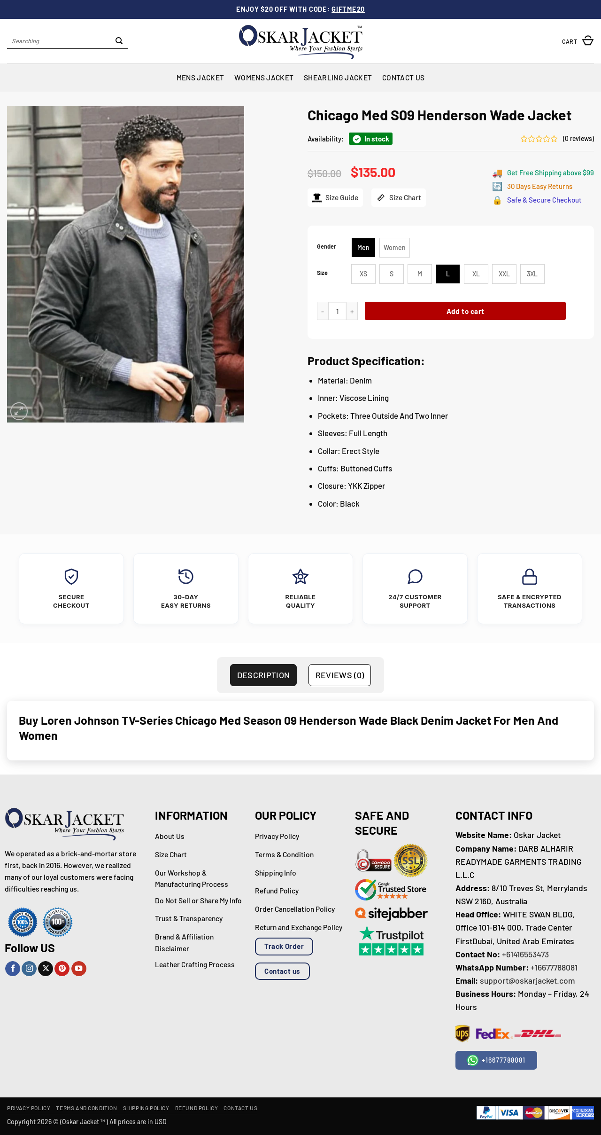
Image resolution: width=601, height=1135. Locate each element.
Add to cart (466, 311)
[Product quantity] (337, 311)
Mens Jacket (200, 77)
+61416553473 (525, 954)
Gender (326, 246)
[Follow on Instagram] (29, 969)
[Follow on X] (45, 969)
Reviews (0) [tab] (340, 675)
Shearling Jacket (338, 77)
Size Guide (335, 198)
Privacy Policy (28, 1107)
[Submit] (119, 41)
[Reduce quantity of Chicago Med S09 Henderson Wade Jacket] (322, 311)
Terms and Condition (86, 1107)
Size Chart (398, 198)
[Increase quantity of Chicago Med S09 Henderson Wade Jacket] (352, 311)
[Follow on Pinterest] (61, 969)
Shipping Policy (146, 1107)
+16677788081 (554, 967)
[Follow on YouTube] (78, 969)
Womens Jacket (263, 77)
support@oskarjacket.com (527, 980)
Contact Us (403, 77)
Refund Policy (196, 1107)
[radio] (363, 247)
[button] (578, 41)
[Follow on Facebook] (12, 969)
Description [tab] (263, 675)
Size (322, 273)
